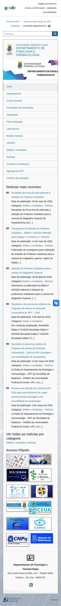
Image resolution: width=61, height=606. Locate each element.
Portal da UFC (13, 21)
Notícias (11, 157)
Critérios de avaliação (18, 178)
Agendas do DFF (15, 171)
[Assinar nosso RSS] (31, 585)
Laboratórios (13, 129)
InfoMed (11, 143)
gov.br (10, 8)
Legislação (51, 8)
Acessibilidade (49, 12)
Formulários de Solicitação (20, 107)
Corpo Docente (14, 100)
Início (9, 86)
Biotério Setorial (15, 136)
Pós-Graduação (15, 121)
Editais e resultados (17, 150)
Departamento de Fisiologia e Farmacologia (30, 51)
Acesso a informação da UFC (37, 21)
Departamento (14, 93)
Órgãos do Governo (47, 3)
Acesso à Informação (35, 8)
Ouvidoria (15, 26)
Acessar (54, 600)
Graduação (12, 114)
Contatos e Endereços (18, 164)
